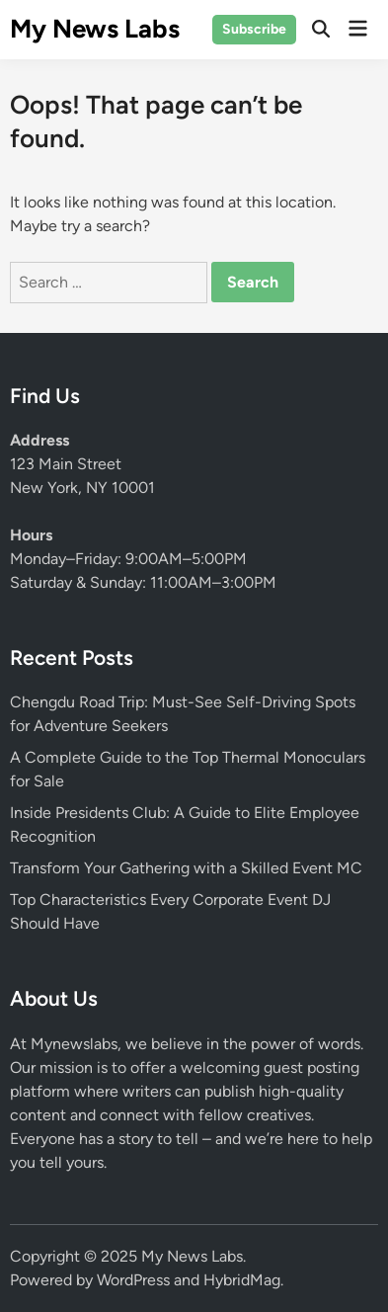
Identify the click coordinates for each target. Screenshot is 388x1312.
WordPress (133, 1280)
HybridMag (241, 1280)
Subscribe (254, 29)
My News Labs (95, 28)
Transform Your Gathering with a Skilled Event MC (186, 868)
